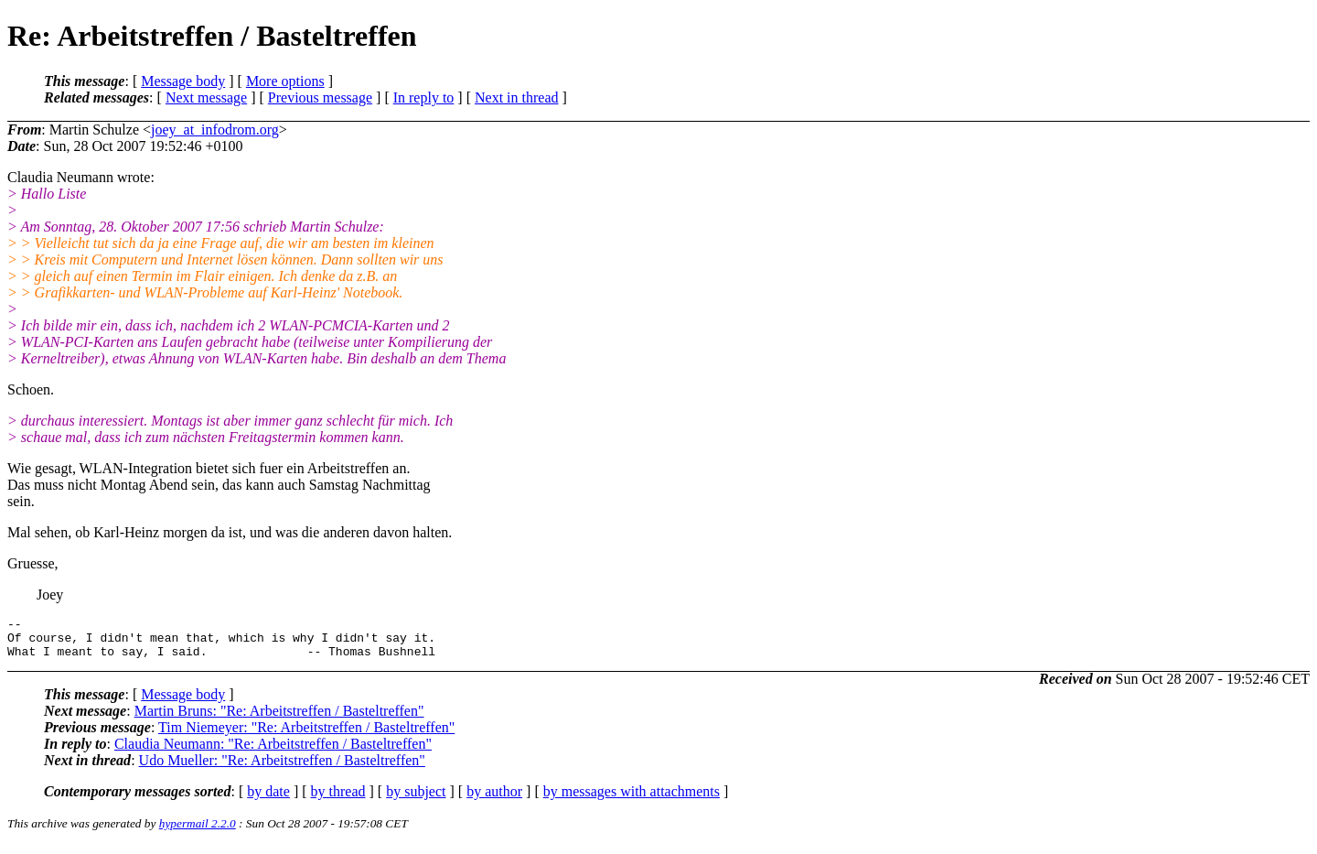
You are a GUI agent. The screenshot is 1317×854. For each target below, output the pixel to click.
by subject (415, 799)
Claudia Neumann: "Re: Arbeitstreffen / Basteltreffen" (273, 752)
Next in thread (517, 97)
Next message (206, 97)
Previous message (320, 97)
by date (268, 799)
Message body (183, 81)
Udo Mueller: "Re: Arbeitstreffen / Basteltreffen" (282, 768)
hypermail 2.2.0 (197, 831)
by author (494, 799)
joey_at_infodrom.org (215, 129)
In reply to (424, 97)
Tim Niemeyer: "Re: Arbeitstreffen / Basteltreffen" (306, 735)
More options (285, 81)
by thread (338, 799)
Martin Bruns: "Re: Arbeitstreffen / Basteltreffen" (279, 719)
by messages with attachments (631, 799)
